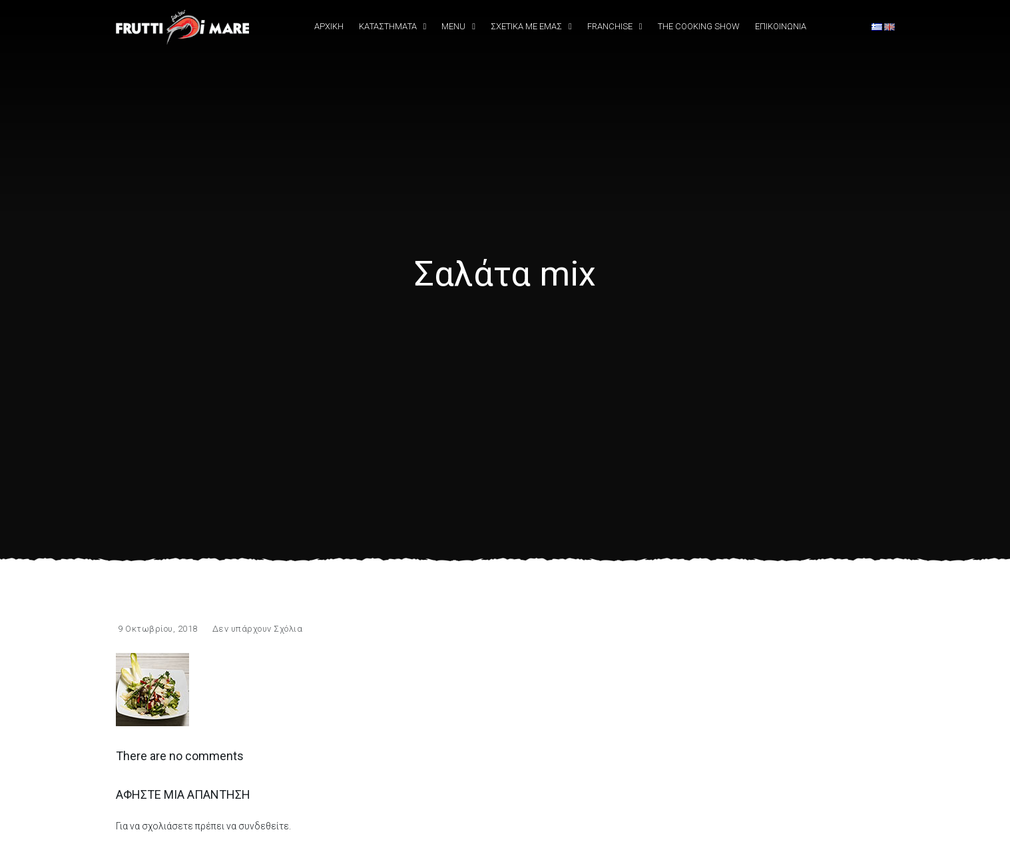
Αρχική (329, 26)
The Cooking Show (699, 26)
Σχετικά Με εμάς (526, 26)
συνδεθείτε (263, 826)
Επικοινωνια (780, 26)
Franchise (609, 26)
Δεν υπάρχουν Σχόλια (257, 629)
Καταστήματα (388, 26)
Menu (453, 26)
